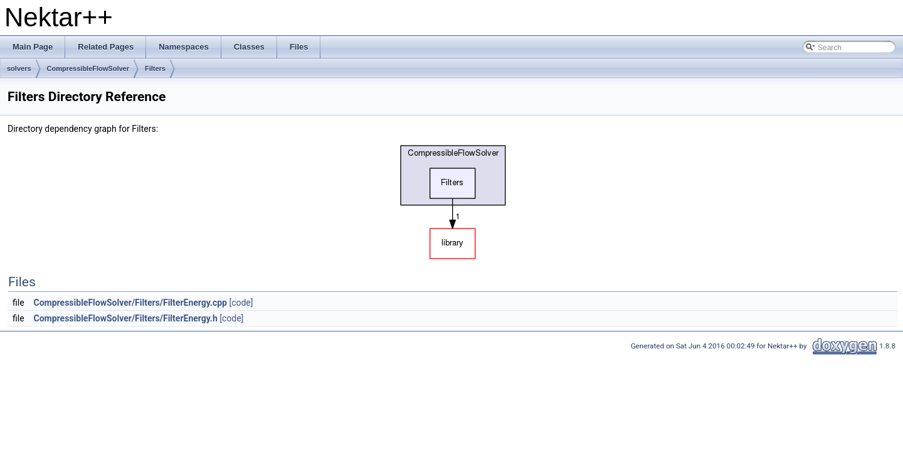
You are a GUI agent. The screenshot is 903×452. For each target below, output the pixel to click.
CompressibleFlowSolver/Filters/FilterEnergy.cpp (130, 303)
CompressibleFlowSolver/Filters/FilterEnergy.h (126, 318)
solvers (19, 68)
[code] (241, 303)
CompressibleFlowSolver (88, 68)
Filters (155, 68)
